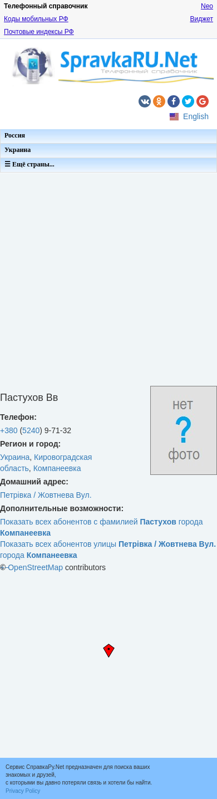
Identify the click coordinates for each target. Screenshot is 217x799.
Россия (14, 135)
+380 (9, 430)
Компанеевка (57, 468)
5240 (31, 430)
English (196, 116)
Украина (17, 150)
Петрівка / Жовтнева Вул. (46, 495)
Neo (207, 6)
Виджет (201, 19)
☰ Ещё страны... (29, 164)
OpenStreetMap (35, 567)
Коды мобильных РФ (36, 19)
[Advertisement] (104, 281)
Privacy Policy (23, 791)
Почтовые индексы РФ (39, 32)
